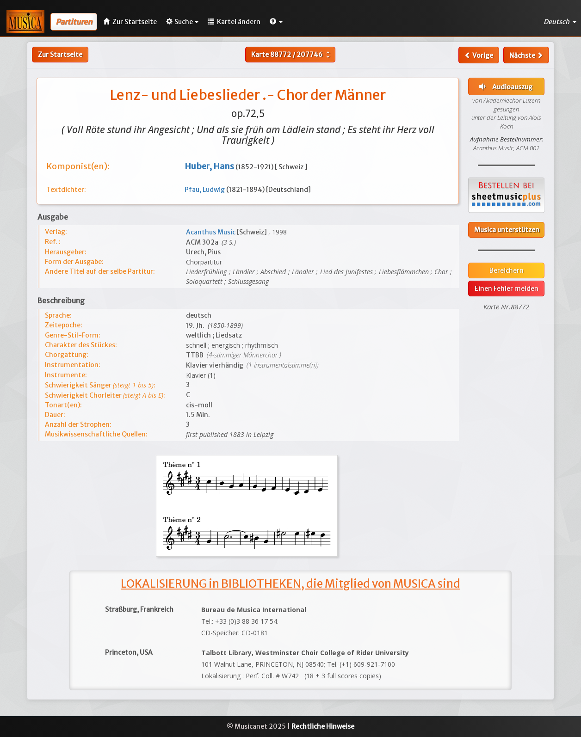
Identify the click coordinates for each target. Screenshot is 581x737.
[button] (276, 21)
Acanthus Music (211, 232)
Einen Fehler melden (506, 288)
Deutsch (560, 22)
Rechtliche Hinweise (322, 726)
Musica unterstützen (506, 230)
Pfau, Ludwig (205, 189)
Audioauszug (504, 86)
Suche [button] (182, 22)
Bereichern (506, 270)
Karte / (291, 54)
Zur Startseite (60, 54)
